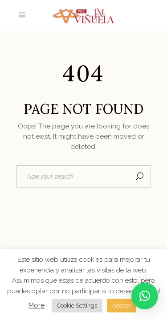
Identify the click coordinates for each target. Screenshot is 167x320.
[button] (144, 296)
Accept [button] (121, 305)
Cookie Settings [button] (77, 305)
